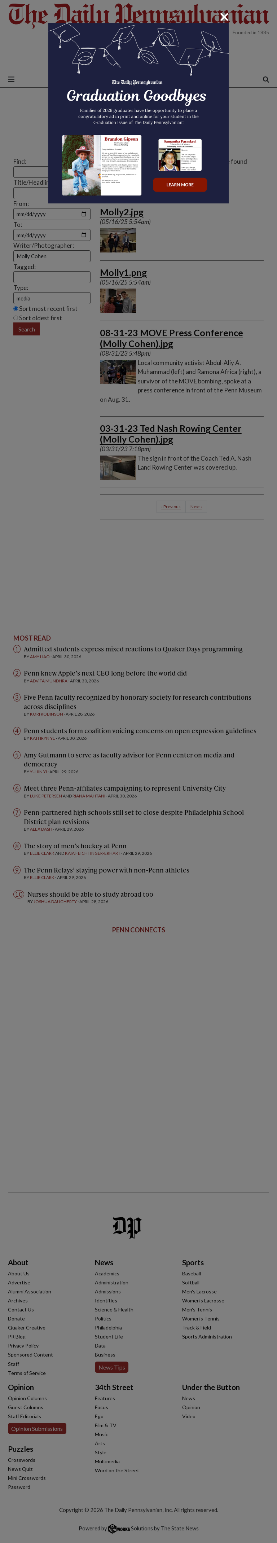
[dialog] (138, 771)
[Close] (224, 17)
